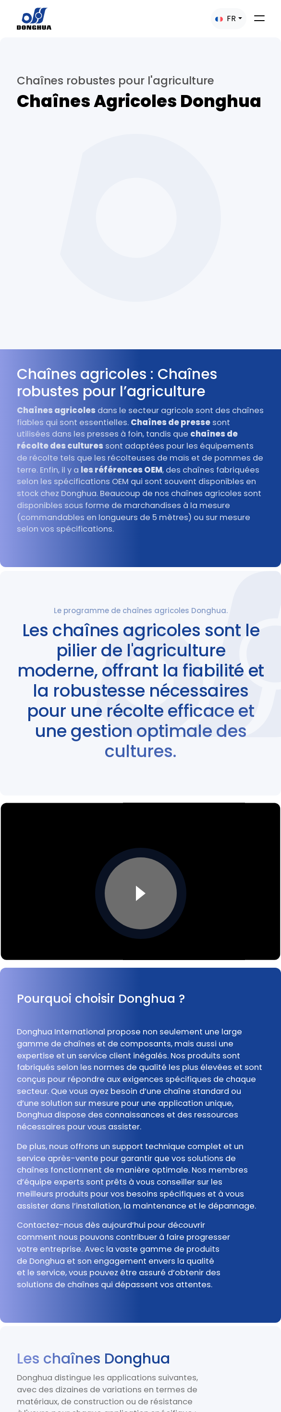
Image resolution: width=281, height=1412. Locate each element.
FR (225, 18)
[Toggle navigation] (259, 18)
